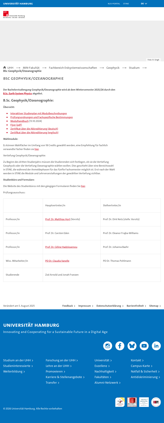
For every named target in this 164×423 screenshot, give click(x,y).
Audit (130, 399)
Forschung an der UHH (60, 360)
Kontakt (136, 360)
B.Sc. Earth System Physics (17, 93)
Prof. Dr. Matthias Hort (57, 219)
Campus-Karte (140, 366)
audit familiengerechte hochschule (120, 402)
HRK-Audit (142, 400)
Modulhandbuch (19, 121)
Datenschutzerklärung (108, 305)
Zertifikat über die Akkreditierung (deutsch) (34, 128)
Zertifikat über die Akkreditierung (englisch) (34, 132)
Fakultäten (102, 377)
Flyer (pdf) (16, 125)
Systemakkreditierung (156, 399)
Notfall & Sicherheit (144, 371)
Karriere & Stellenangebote (64, 377)
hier (37, 149)
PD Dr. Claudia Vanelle (57, 261)
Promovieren (54, 371)
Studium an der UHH (17, 360)
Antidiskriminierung (144, 377)
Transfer (51, 383)
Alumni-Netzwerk (106, 383)
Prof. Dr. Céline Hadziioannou (61, 247)
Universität (102, 360)
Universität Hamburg (18, 3)
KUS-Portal (114, 3)
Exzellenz (101, 366)
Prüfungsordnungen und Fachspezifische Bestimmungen (41, 117)
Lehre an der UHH (57, 366)
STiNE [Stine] (126, 3)
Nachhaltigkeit (104, 371)
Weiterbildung (12, 371)
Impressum (84, 305)
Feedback (67, 305)
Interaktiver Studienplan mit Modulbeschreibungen (38, 113)
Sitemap (153, 305)
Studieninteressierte (16, 366)
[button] (143, 3)
